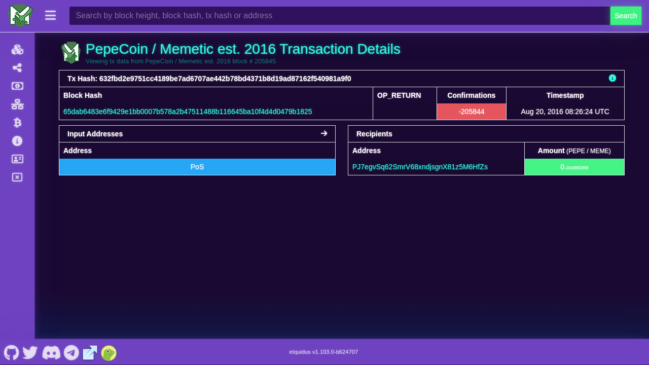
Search (626, 16)
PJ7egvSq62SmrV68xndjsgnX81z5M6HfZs (420, 167)
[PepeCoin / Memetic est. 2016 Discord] (51, 351)
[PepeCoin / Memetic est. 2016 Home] (20, 15)
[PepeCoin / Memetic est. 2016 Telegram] (71, 351)
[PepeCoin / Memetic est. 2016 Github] (11, 351)
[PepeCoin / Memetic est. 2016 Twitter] (30, 351)
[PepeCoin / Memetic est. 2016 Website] (90, 351)
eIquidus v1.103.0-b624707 (324, 352)
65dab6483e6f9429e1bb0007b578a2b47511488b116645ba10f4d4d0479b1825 (187, 111)
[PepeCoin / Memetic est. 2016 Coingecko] (109, 351)
